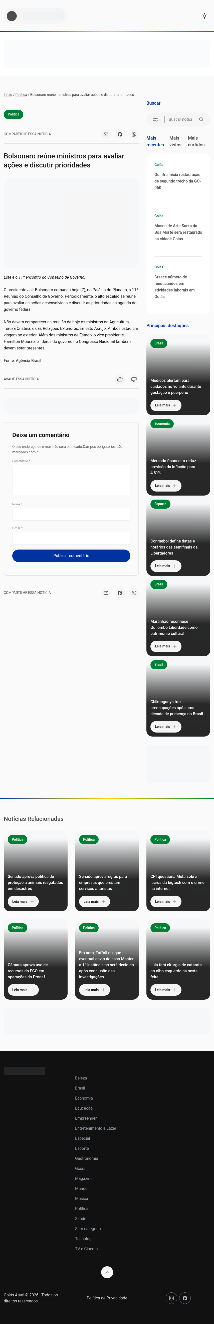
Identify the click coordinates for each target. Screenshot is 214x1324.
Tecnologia (85, 1238)
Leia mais (166, 405)
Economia (162, 424)
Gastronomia (86, 1158)
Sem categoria (88, 1228)
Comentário (21, 461)
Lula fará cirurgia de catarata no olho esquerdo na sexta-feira (176, 970)
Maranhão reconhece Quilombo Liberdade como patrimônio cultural (174, 627)
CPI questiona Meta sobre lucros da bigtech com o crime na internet (177, 882)
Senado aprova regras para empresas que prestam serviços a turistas (103, 882)
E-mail (17, 528)
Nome (17, 504)
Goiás (158, 165)
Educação (84, 1108)
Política (21, 95)
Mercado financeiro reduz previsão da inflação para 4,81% (173, 466)
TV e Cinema (86, 1248)
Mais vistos (175, 141)
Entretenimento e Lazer (95, 1128)
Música (81, 1198)
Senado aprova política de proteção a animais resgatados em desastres (35, 882)
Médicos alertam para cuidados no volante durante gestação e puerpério (175, 386)
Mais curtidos (196, 141)
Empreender (86, 1118)
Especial (82, 1138)
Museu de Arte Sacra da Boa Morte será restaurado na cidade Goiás (178, 232)
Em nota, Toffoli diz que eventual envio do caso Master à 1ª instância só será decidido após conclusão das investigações (106, 964)
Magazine (84, 1178)
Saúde (80, 1218)
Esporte (160, 504)
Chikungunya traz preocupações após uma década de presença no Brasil (176, 707)
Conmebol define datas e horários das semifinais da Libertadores (173, 547)
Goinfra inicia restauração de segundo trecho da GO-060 (177, 181)
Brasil (158, 343)
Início (8, 95)
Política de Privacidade (107, 1298)
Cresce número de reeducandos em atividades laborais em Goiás (174, 287)
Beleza (81, 1078)
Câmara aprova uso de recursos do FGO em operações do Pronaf (28, 970)
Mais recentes (155, 141)
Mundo (81, 1188)
